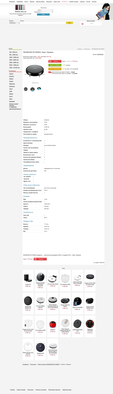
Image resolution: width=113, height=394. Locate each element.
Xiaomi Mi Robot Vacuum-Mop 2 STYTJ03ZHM (52, 351)
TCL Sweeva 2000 (40, 330)
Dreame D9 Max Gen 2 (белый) (77, 282)
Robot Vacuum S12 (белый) (28, 353)
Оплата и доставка (41, 389)
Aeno (10, 99)
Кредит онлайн (21, 389)
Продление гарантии (54, 389)
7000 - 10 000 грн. (14, 67)
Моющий (12, 101)
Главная (12, 389)
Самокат (82, 1)
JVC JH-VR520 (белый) (40, 306)
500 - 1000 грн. (13, 54)
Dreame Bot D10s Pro (77, 330)
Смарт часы (56, 1)
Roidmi (11, 79)
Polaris (11, 81)
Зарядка (32, 1)
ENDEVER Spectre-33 (28, 307)
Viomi (11, 89)
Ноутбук (94, 1)
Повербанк (20, 1)
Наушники (49, 1)
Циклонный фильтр (15, 109)
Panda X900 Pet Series (65, 305)
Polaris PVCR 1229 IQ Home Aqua (28, 330)
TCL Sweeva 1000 (65, 284)
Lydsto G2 (28, 284)
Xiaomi (11, 74)
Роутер (88, 1)
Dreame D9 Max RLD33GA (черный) (40, 284)
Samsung (12, 86)
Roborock (12, 84)
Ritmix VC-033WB (78, 307)
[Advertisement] (56, 36)
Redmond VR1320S (90, 330)
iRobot (11, 94)
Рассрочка (30, 389)
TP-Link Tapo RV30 (52, 284)
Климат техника (73, 1)
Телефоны (12, 1)
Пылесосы (65, 1)
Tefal (10, 91)
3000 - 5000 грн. (14, 62)
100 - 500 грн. (13, 52)
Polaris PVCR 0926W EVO (90, 307)
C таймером (13, 107)
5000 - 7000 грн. (14, 65)
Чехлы (26, 1)
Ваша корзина (91, 21)
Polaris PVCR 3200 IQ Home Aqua (90, 283)
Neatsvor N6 (40, 353)
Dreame (11, 76)
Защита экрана (40, 1)
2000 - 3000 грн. (14, 60)
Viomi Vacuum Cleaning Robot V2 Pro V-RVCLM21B (53, 306)
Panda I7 (52, 329)
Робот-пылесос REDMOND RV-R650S (48, 364)
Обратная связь (66, 389)
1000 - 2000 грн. (14, 57)
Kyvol (10, 96)
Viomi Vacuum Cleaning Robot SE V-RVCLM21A (65, 330)
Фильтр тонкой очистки (13, 104)
